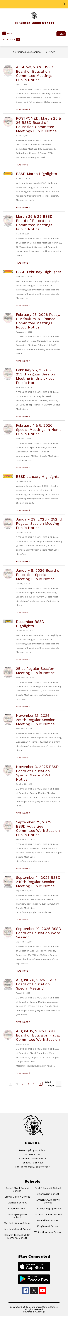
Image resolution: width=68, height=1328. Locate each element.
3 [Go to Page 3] (28, 1083)
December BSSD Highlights (30, 624)
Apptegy (40, 1311)
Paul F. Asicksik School (48, 1188)
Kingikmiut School (48, 1226)
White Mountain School (47, 1232)
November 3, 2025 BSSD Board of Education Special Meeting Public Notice (37, 773)
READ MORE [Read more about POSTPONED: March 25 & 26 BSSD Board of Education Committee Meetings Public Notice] (23, 164)
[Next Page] (40, 1084)
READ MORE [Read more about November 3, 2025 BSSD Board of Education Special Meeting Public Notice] (23, 813)
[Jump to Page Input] (58, 1083)
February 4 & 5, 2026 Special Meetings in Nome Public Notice (38, 429)
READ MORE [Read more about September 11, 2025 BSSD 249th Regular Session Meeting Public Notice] (23, 919)
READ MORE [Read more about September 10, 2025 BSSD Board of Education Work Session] (23, 971)
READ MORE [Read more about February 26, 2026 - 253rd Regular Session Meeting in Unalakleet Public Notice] (23, 416)
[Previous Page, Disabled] (10, 1084)
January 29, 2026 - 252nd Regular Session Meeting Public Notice (39, 523)
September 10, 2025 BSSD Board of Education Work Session (38, 933)
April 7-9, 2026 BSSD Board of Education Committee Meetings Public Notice (34, 73)
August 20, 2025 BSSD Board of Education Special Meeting (36, 984)
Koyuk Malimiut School (17, 1229)
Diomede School (17, 1202)
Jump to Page (49, 1083)
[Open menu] (8, 33)
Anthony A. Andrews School (48, 1201)
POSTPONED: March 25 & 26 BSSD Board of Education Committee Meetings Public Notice (38, 124)
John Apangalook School (17, 1216)
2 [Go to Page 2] (22, 1083)
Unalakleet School (47, 1220)
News (52, 52)
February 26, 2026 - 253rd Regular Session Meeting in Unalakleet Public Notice (35, 376)
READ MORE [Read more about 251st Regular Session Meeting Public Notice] (23, 706)
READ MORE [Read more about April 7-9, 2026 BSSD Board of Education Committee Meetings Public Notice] (23, 109)
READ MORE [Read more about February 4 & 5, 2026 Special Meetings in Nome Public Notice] (23, 467)
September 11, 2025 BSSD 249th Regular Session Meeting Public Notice (38, 881)
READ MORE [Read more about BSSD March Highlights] (23, 207)
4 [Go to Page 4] (34, 1083)
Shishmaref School (48, 1193)
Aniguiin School (17, 1208)
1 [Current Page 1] (17, 1083)
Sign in (63, 33)
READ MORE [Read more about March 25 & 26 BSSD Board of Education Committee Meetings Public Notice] (23, 263)
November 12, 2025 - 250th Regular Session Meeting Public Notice (35, 719)
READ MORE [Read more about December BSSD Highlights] (23, 659)
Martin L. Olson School (17, 1223)
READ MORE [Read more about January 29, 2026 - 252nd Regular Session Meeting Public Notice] (23, 561)
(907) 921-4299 (35, 1162)
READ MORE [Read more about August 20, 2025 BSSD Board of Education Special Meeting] (23, 1022)
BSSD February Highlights (38, 272)
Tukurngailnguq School (27, 52)
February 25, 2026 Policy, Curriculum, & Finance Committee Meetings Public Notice (38, 320)
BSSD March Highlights (36, 174)
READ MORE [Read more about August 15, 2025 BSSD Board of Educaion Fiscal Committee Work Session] (23, 1073)
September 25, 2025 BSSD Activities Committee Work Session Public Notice (38, 828)
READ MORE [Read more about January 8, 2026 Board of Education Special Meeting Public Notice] (23, 612)
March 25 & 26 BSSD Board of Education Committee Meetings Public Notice (34, 222)
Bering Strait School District (17, 1189)
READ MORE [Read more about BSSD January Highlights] (23, 510)
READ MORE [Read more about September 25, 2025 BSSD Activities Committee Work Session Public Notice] (23, 868)
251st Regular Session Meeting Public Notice (35, 670)
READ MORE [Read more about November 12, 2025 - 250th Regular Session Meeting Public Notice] (23, 757)
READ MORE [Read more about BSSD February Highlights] (23, 305)
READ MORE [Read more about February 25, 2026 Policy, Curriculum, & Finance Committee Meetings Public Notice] (23, 361)
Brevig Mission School (17, 1196)
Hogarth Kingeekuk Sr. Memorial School (17, 1236)
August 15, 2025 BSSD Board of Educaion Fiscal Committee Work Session (38, 1035)
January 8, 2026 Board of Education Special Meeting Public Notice (38, 574)
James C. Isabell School (48, 1214)
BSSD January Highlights (37, 476)
